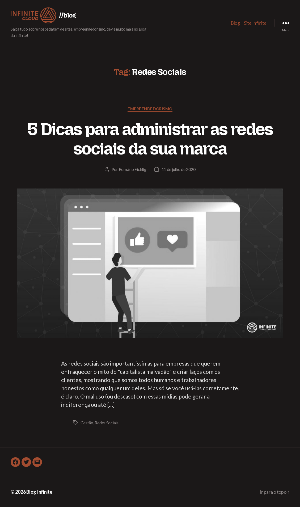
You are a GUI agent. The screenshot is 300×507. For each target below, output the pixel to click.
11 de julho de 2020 (179, 169)
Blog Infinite (39, 492)
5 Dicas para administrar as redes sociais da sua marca (150, 139)
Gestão (87, 422)
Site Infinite (255, 23)
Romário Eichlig (132, 169)
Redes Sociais (107, 422)
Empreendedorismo (150, 108)
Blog (235, 23)
